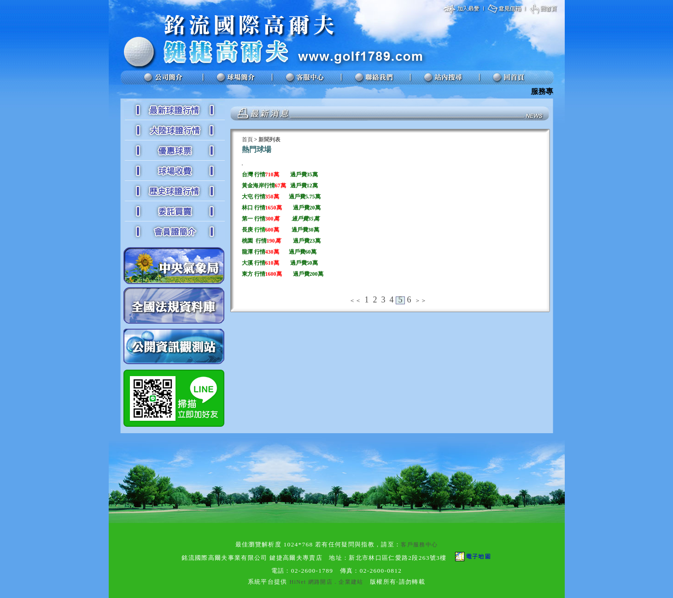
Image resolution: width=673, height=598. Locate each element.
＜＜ (355, 300)
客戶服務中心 (419, 544)
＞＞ (421, 300)
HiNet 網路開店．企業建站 (326, 582)
